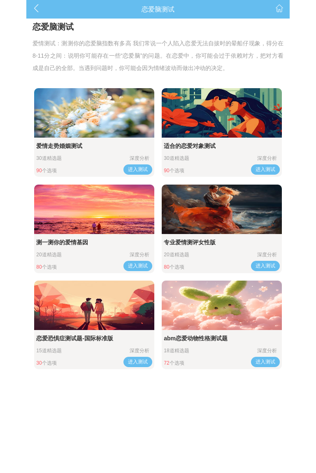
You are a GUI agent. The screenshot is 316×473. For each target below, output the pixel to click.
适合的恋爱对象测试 (190, 146)
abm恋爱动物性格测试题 (196, 338)
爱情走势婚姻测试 (59, 146)
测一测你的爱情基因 (62, 242)
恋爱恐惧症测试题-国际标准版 (74, 338)
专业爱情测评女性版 (190, 242)
